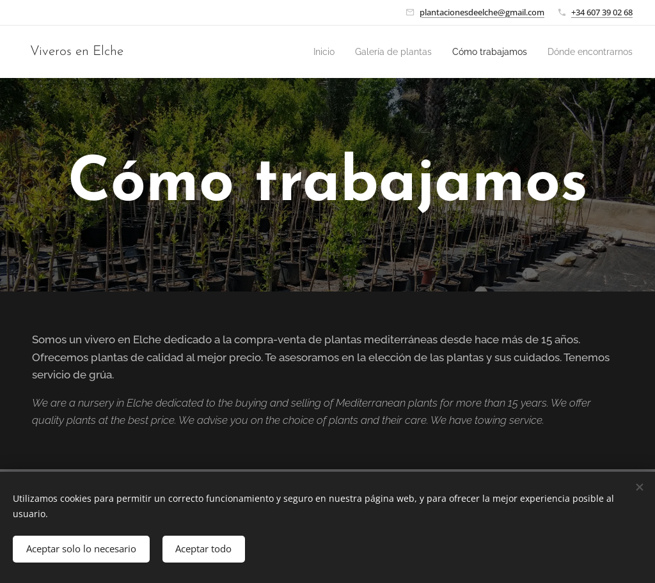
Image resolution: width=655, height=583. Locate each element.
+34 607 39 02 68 (602, 12)
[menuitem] (294, 52)
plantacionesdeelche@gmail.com (482, 12)
